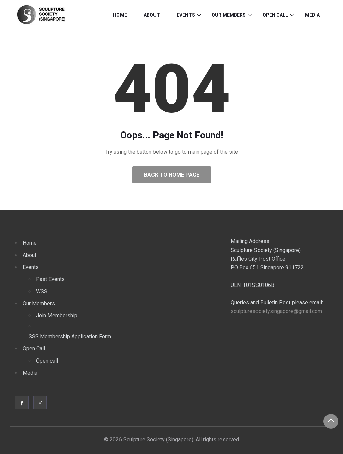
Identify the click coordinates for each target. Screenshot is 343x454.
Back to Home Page (171, 175)
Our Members (229, 15)
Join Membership (56, 315)
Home (120, 15)
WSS (41, 291)
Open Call (275, 15)
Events (186, 15)
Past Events (50, 279)
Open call (47, 360)
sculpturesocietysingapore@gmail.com (276, 311)
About (152, 15)
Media (312, 15)
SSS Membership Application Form (70, 336)
